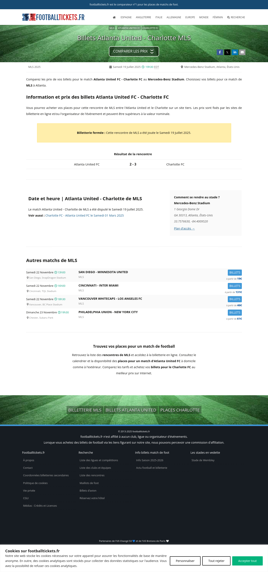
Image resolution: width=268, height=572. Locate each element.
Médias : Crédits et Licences (40, 505)
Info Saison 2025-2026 (149, 460)
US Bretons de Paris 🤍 (156, 540)
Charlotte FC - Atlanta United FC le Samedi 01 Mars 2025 (84, 215)
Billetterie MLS (85, 410)
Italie (158, 17)
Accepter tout (247, 561)
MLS (112, 28)
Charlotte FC (150, 28)
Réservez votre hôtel (92, 498)
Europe (190, 17)
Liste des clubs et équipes (95, 468)
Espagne (126, 17)
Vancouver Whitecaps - (160, 299)
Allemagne (174, 17)
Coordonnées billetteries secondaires (46, 475)
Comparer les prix (130, 51)
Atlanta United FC (129, 28)
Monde (204, 17)
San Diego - (160, 273)
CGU (25, 498)
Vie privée (29, 490)
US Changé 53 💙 (125, 540)
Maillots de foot (89, 483)
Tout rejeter (216, 561)
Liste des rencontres (92, 475)
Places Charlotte (180, 410)
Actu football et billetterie (151, 468)
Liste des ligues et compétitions (99, 460)
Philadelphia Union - (160, 313)
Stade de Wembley (203, 460)
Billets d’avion (88, 490)
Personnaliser (185, 561)
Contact (27, 468)
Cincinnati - (160, 286)
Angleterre (143, 17)
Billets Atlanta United (131, 410)
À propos (28, 460)
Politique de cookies (35, 483)
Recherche (236, 17)
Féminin (218, 17)
